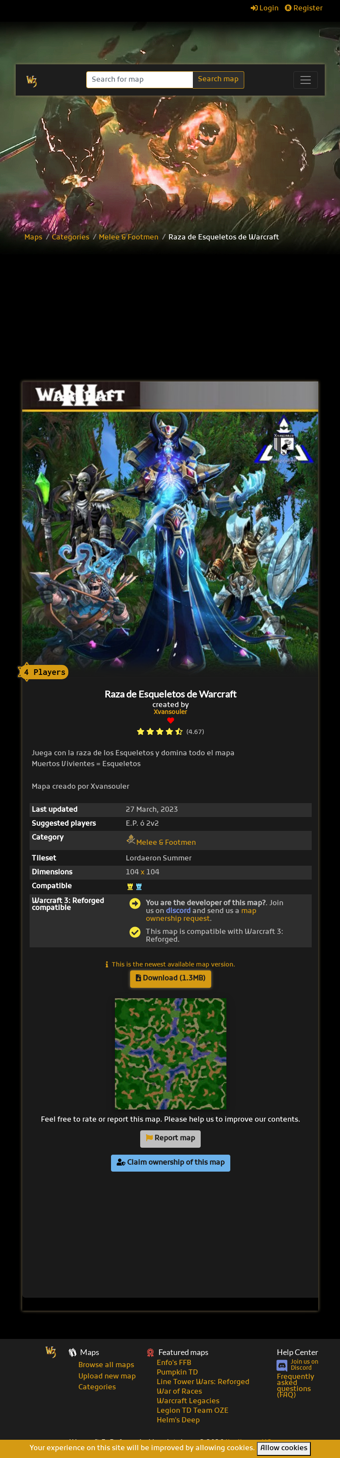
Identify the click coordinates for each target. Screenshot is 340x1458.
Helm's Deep (178, 1420)
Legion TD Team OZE (193, 1411)
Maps (33, 237)
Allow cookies (283, 1448)
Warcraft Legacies (188, 1401)
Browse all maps (106, 1365)
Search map (218, 79)
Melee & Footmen (128, 237)
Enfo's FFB (174, 1363)
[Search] (140, 79)
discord (178, 911)
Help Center (297, 1352)
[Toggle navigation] (305, 80)
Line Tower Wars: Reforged (203, 1382)
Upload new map (107, 1376)
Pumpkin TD (177, 1372)
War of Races (179, 1392)
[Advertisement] (179, 313)
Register (304, 8)
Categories (70, 237)
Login (265, 8)
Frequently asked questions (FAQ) (295, 1386)
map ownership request (201, 915)
